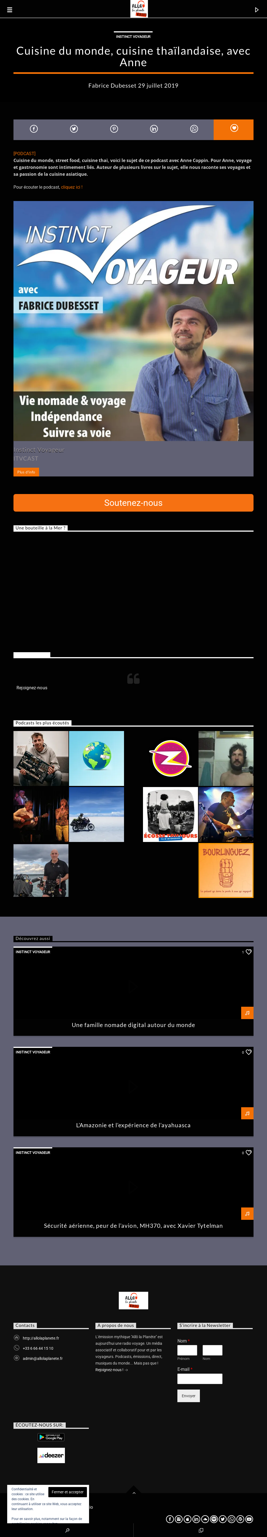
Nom (183, 1341)
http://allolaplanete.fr (41, 1338)
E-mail (184, 1369)
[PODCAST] (24, 153)
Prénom (183, 1359)
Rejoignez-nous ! (111, 1370)
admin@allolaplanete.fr (43, 1358)
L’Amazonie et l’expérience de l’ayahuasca (133, 1125)
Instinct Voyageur (39, 449)
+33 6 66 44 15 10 (38, 1348)
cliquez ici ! (71, 187)
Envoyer (189, 1396)
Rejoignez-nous (32, 654)
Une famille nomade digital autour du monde (134, 1024)
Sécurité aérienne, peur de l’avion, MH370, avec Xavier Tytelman (133, 1225)
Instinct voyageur (133, 37)
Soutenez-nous (133, 503)
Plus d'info (26, 472)
